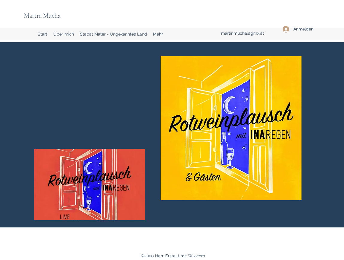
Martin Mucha (42, 15)
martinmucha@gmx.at (242, 33)
